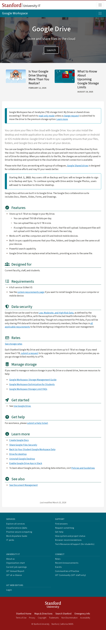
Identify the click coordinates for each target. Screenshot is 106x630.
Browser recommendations (68, 540)
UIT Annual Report (15, 571)
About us (10, 558)
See (11, 485)
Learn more (62, 119)
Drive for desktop (18, 454)
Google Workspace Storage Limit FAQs (28, 389)
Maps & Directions (43, 613)
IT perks (10, 540)
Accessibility (85, 617)
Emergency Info (82, 613)
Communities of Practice (67, 571)
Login (9, 589)
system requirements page (30, 292)
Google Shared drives (77, 165)
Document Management (26, 485)
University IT (21, 5)
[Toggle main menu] (100, 5)
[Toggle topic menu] (100, 13)
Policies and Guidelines (83, 468)
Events (58, 567)
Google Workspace (15, 13)
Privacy (32, 617)
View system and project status (70, 536)
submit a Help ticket (37, 423)
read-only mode (47, 116)
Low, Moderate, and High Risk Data (56, 313)
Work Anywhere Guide (16, 536)
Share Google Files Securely (23, 445)
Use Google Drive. (22, 406)
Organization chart (15, 562)
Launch (51, 50)
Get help (59, 531)
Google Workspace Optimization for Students (32, 384)
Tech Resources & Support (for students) (74, 544)
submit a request (29, 353)
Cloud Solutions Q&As (16, 527)
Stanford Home (23, 613)
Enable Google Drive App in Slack (25, 463)
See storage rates (13, 344)
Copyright (42, 617)
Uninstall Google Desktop (22, 459)
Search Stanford (63, 613)
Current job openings (16, 567)
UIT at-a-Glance (14, 575)
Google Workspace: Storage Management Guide (32, 379)
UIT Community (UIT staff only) (70, 575)
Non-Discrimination (69, 617)
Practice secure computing (19, 531)
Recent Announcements (66, 562)
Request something (64, 527)
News (57, 558)
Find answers (61, 523)
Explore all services (15, 523)
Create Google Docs (19, 440)
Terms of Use (21, 617)
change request (71, 116)
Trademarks (54, 617)
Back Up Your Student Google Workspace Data (32, 449)
